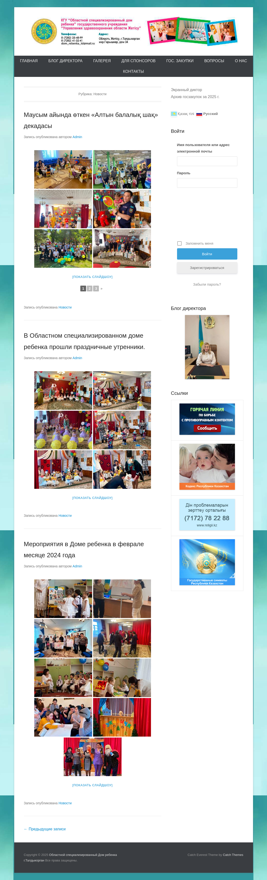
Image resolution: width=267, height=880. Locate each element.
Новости (65, 307)
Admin (77, 137)
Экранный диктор (186, 90)
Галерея (102, 61)
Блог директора (65, 61)
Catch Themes (233, 855)
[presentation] (197, 216)
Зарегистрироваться (207, 268)
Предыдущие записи (45, 829)
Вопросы (214, 61)
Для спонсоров (139, 61)
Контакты (133, 71)
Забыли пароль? (207, 284)
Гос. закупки (179, 61)
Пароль (184, 173)
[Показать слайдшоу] (92, 277)
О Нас (241, 61)
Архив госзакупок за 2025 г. (195, 97)
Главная (29, 61)
